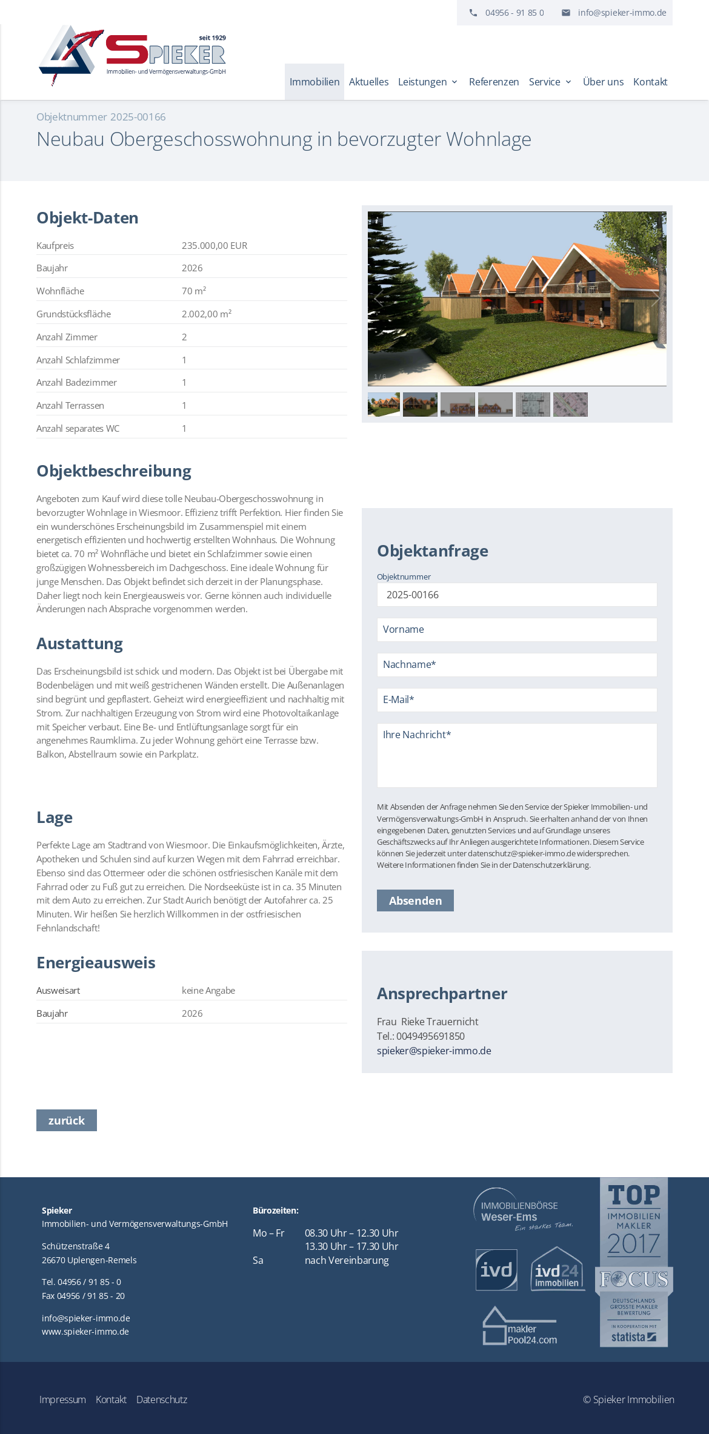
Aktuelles (368, 81)
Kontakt (650, 81)
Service (551, 82)
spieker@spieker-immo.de (434, 1050)
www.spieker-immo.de (85, 1331)
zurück (66, 1120)
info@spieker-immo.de (622, 12)
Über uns (603, 81)
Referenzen (494, 81)
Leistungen (428, 82)
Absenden (415, 900)
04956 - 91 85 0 (514, 12)
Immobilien (314, 81)
